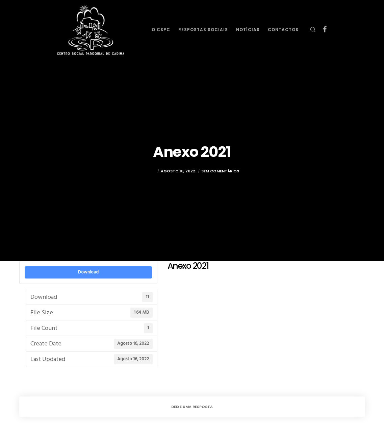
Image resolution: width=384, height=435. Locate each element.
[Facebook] (322, 29)
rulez (150, 172)
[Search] (310, 29)
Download (88, 272)
